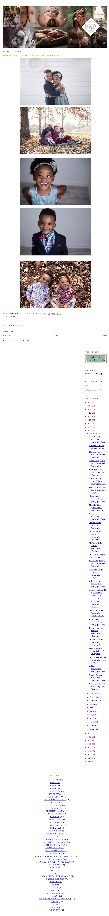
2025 (90, 402)
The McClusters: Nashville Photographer (95, 525)
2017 (90, 431)
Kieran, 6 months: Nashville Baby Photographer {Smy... (97, 621)
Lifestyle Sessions (55, 842)
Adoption (55, 791)
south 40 (55, 890)
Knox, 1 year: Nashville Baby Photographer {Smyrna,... (97, 472)
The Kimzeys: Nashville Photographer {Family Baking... (98, 660)
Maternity (54, 853)
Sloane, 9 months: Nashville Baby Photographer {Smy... (97, 498)
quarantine (55, 882)
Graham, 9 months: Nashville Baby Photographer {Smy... (97, 677)
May (91, 715)
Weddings (54, 910)
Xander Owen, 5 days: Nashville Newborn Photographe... (97, 463)
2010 (90, 755)
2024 (90, 406)
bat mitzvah (55, 794)
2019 (90, 424)
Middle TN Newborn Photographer (54, 856)
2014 (90, 740)
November (94, 693)
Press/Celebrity (55, 879)
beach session (55, 797)
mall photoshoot (55, 851)
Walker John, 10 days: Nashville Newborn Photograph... (97, 563)
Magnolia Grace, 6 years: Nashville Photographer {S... (96, 507)
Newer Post (7, 335)
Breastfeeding (55, 805)
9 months (55, 788)
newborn (54, 865)
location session (54, 848)
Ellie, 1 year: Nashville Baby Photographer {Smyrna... (97, 490)
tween (55, 902)
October (93, 697)
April (92, 718)
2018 (90, 427)
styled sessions (55, 893)
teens (55, 896)
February (93, 725)
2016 (90, 733)
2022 (90, 413)
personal (55, 870)
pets (54, 873)
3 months (55, 783)
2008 (90, 762)
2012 (90, 747)
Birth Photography (55, 800)
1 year (55, 780)
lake (55, 836)
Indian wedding (55, 834)
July (91, 708)
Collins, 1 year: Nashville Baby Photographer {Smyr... (98, 668)
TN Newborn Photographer (54, 899)
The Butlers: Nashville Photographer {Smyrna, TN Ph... (97, 613)
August (92, 704)
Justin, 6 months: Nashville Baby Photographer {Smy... (97, 439)
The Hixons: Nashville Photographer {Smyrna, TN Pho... (97, 642)
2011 (89, 751)
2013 (90, 744)
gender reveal (55, 825)
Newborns (54, 868)
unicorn (55, 907)
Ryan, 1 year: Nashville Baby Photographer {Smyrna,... (97, 686)
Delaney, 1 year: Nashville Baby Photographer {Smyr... (98, 583)
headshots (55, 831)
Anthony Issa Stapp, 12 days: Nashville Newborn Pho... (97, 592)
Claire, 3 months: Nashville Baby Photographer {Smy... (97, 481)
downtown (55, 819)
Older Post (104, 335)
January (93, 729)
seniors (55, 885)
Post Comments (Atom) (20, 340)
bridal (55, 808)
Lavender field (55, 839)
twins (12, 316)
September (94, 701)
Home (56, 335)
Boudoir (55, 802)
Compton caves (55, 814)
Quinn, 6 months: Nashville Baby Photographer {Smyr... (98, 516)
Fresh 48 (55, 822)
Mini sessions (54, 859)
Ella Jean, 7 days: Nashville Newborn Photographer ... (97, 454)
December (93, 434)
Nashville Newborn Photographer (54, 862)
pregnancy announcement (55, 876)
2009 (90, 758)
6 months (55, 785)
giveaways (55, 828)
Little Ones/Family (54, 845)
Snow (55, 887)
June (91, 711)
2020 (90, 420)
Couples (55, 817)
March (92, 722)
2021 (90, 416)
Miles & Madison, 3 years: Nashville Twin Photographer (97, 651)
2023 (90, 409)
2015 (90, 737)
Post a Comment (8, 331)
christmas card (55, 811)
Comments (91, 390)
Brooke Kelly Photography (94, 374)
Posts (89, 385)
